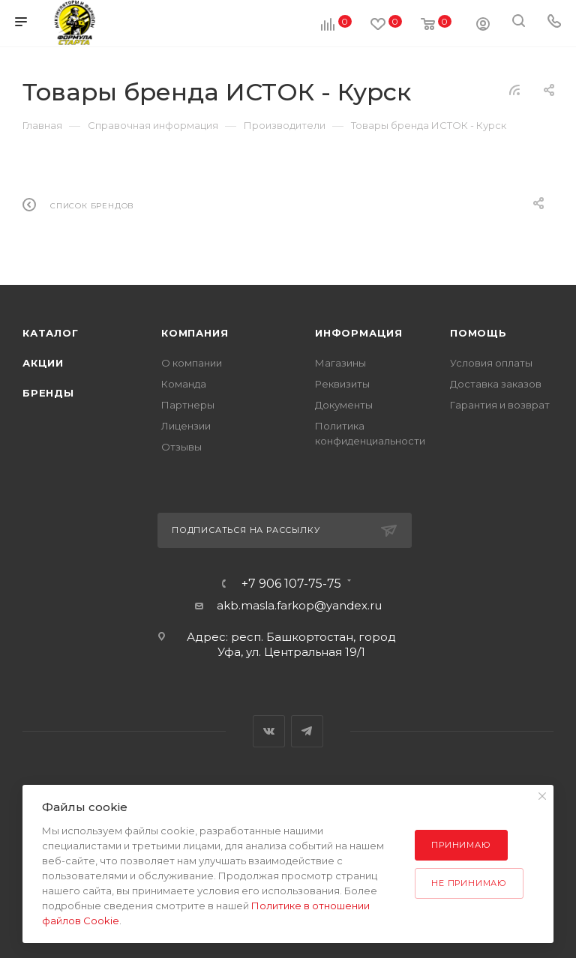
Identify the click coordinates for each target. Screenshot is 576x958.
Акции (43, 363)
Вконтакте (269, 731)
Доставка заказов (496, 384)
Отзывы (181, 447)
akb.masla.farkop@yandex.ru (299, 605)
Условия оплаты (491, 363)
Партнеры (187, 405)
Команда (183, 384)
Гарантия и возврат (500, 405)
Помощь (478, 333)
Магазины (340, 363)
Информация (359, 333)
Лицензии (186, 426)
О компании (191, 363)
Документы (344, 405)
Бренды (48, 393)
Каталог (50, 333)
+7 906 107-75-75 (291, 584)
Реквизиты (342, 384)
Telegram (307, 731)
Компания (194, 333)
